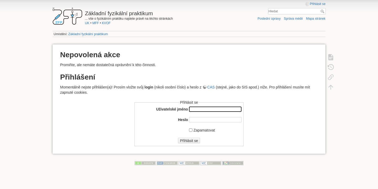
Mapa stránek (316, 18)
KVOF (106, 23)
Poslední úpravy (269, 18)
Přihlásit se (189, 141)
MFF (95, 23)
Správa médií (293, 18)
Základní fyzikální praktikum (88, 34)
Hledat (323, 11)
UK (87, 23)
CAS (211, 87)
